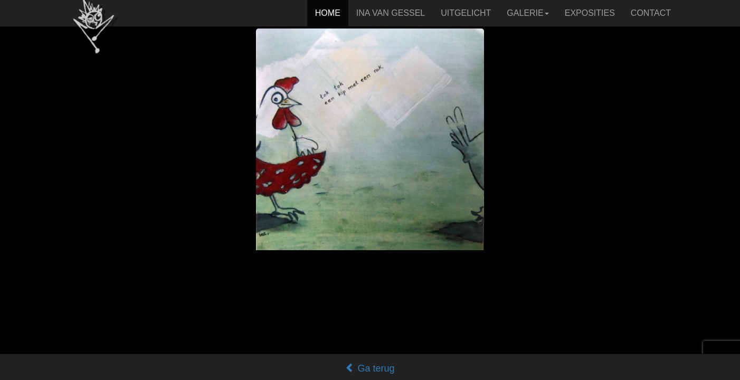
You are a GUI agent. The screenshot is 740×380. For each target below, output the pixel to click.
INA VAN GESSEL (390, 12)
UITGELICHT (466, 12)
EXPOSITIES (590, 12)
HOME (327, 12)
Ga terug (369, 368)
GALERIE (527, 12)
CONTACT (651, 12)
